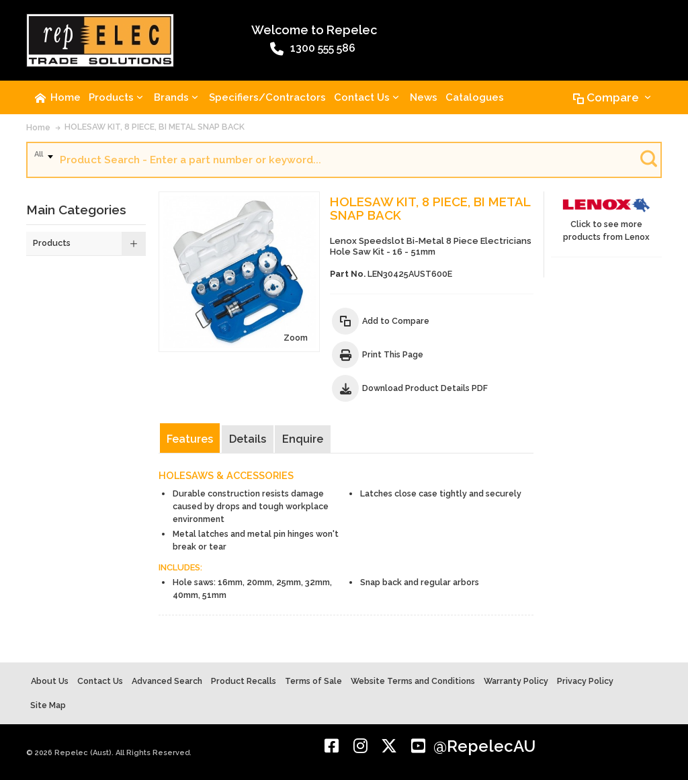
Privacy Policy (585, 681)
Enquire (302, 439)
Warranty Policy (516, 681)
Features (190, 439)
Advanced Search (167, 681)
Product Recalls (243, 681)
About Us (50, 681)
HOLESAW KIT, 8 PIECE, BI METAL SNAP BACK (154, 127)
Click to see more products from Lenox (606, 217)
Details (247, 439)
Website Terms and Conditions (413, 681)
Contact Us (100, 681)
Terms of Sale (313, 681)
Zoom (296, 338)
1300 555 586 (312, 49)
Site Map (48, 705)
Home (38, 127)
